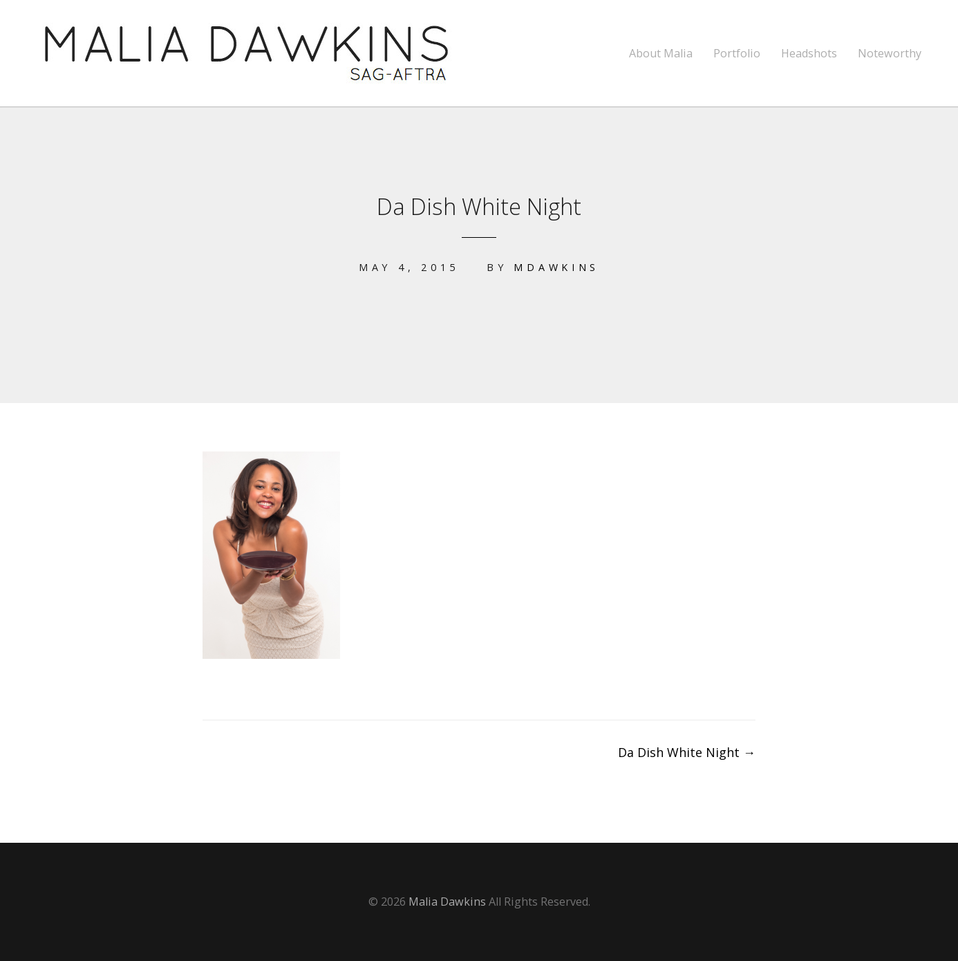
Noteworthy (889, 53)
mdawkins (556, 267)
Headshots (809, 53)
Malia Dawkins (447, 901)
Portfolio (736, 53)
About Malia (661, 53)
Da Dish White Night (686, 752)
